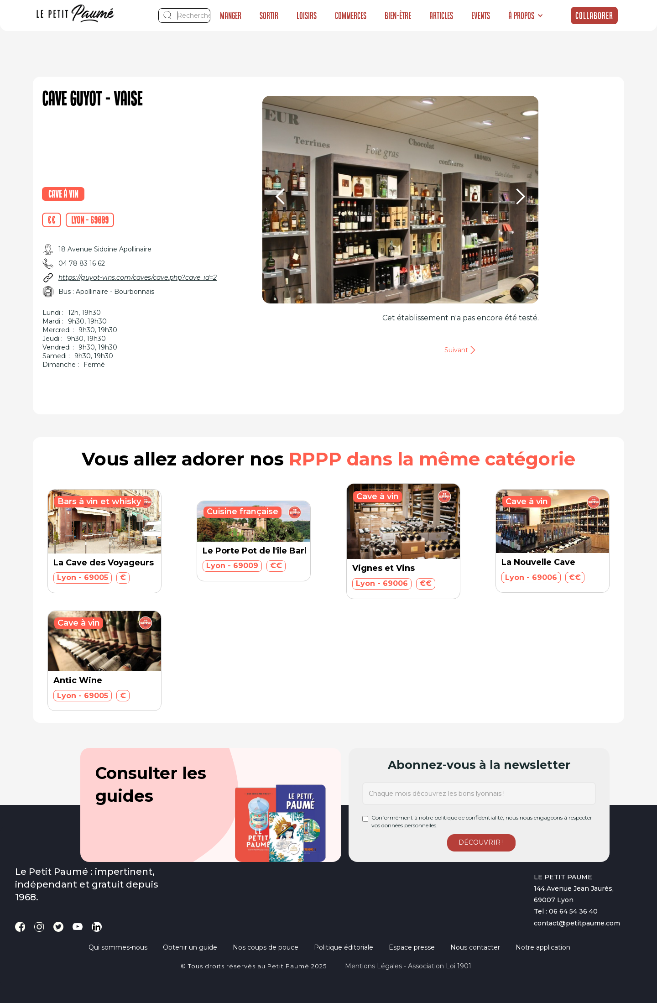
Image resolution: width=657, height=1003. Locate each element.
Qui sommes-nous (118, 947)
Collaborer (594, 15)
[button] (526, 15)
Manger (230, 15)
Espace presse (412, 947)
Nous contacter (475, 947)
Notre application (543, 947)
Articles (441, 15)
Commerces (350, 15)
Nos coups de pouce (265, 947)
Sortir (269, 15)
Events (480, 15)
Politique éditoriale (343, 947)
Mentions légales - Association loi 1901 (408, 966)
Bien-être (398, 15)
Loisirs (307, 15)
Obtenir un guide (190, 947)
